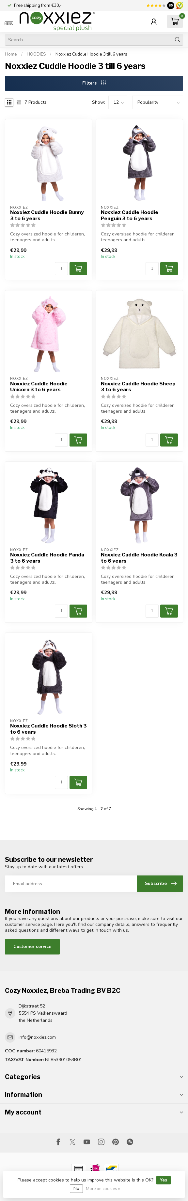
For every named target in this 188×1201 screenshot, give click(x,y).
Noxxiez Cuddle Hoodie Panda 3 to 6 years (47, 558)
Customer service (32, 946)
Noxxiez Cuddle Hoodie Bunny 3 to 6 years (47, 215)
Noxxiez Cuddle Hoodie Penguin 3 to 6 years (129, 215)
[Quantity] (61, 268)
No (76, 1188)
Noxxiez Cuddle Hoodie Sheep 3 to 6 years (138, 387)
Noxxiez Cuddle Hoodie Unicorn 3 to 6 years (39, 387)
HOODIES (36, 54)
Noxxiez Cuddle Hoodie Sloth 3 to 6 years (48, 729)
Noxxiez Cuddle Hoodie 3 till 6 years (91, 54)
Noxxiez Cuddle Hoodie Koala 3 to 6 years (139, 558)
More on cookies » (103, 1188)
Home (11, 54)
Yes (163, 1180)
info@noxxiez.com (37, 1037)
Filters (94, 83)
